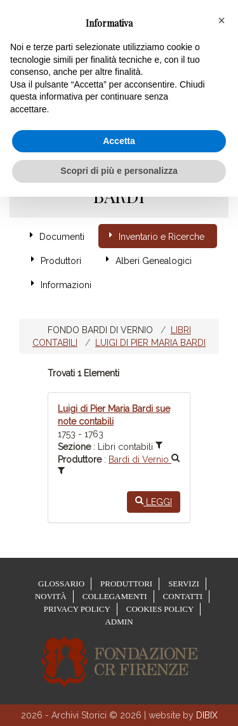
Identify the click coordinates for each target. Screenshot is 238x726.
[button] (221, 20)
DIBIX (207, 715)
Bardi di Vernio (144, 459)
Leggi (153, 501)
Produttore (80, 459)
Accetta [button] (119, 141)
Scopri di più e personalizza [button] (118, 171)
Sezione (74, 447)
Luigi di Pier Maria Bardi (150, 343)
